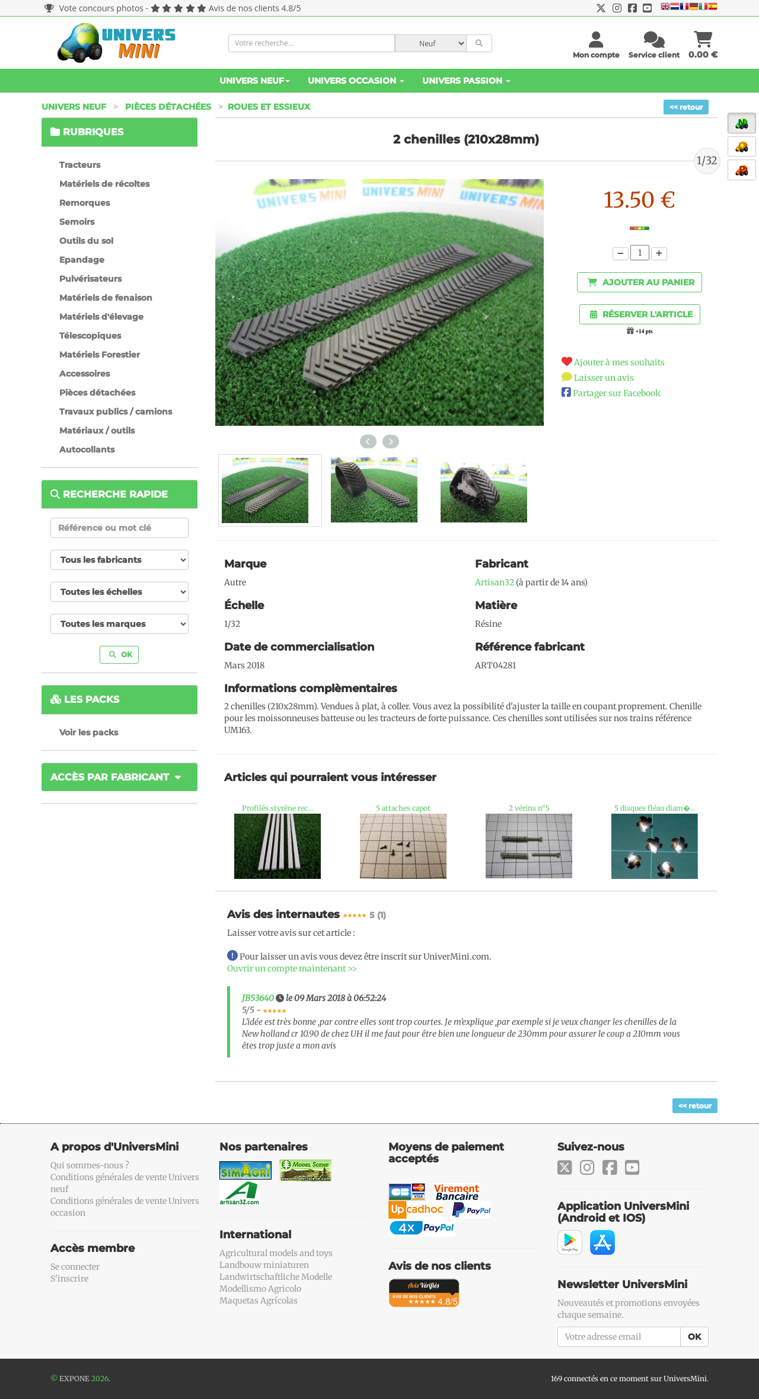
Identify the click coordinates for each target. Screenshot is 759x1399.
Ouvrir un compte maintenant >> (292, 968)
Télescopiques (90, 335)
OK (120, 654)
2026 (100, 1378)
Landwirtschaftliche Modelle (275, 1276)
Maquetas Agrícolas (258, 1300)
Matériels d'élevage (101, 316)
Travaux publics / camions (115, 411)
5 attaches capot (403, 808)
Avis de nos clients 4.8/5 (255, 8)
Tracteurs (79, 165)
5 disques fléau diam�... (655, 808)
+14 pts (644, 331)
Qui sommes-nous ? (89, 1165)
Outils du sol (86, 240)
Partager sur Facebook (617, 393)
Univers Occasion (356, 80)
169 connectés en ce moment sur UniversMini (629, 1378)
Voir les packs (88, 732)
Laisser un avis (604, 377)
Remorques (84, 202)
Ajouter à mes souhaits (619, 362)
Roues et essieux (269, 106)
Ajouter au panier (641, 282)
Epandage (81, 259)
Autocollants (86, 449)
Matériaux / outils (97, 430)
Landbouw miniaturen (264, 1265)
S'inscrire (69, 1278)
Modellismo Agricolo (260, 1288)
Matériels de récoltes (104, 184)
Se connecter (75, 1266)
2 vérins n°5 (529, 808)
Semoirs (76, 221)
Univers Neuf (254, 80)
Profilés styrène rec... (277, 808)
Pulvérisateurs (90, 278)
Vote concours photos (93, 8)
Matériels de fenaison (105, 297)
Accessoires (84, 373)
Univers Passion (466, 80)
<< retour (686, 107)
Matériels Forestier (99, 354)
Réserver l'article (641, 314)
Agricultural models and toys (276, 1253)
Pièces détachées (168, 106)
